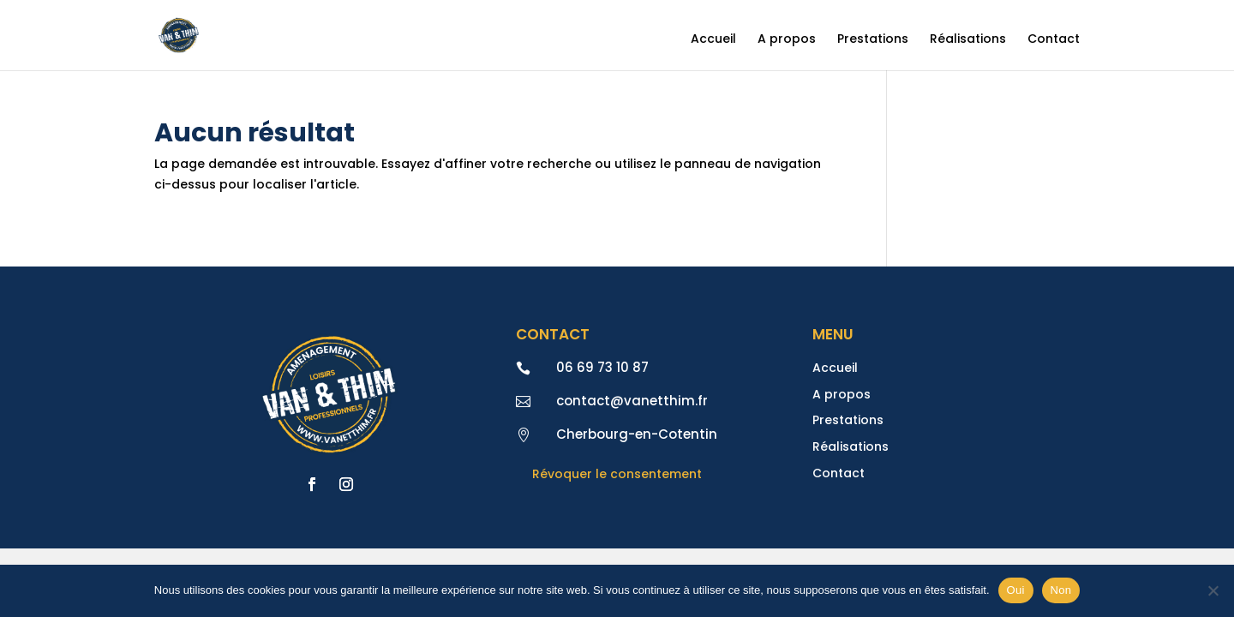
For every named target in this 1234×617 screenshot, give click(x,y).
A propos (787, 40)
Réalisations (968, 40)
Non (1061, 590)
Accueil (713, 40)
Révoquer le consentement (617, 473)
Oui (1016, 590)
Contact (1053, 40)
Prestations (872, 40)
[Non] (1212, 590)
